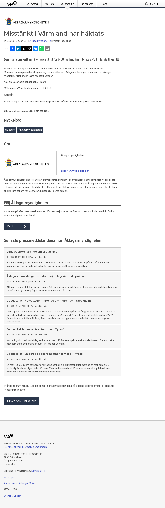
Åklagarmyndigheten (40, 41)
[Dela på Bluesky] (35, 49)
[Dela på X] (24, 49)
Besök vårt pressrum (21, 400)
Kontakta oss (38, 471)
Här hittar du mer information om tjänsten (25, 447)
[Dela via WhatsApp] (41, 49)
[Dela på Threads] (29, 49)
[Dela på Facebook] (12, 49)
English (17, 496)
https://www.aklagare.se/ (75, 170)
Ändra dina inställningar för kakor (21, 483)
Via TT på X (10, 477)
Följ (16, 226)
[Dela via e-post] (47, 49)
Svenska (8, 496)
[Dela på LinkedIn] (18, 49)
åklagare (10, 129)
